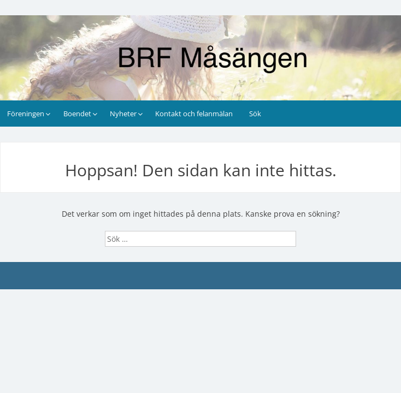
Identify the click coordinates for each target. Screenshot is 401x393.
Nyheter (123, 113)
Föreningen (25, 113)
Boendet (77, 113)
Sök (255, 113)
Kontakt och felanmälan (194, 113)
